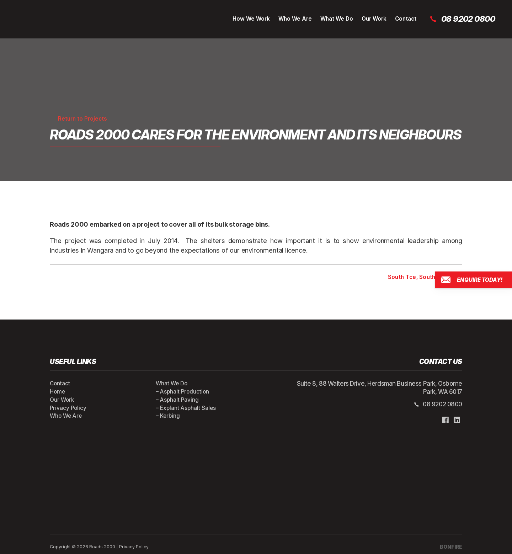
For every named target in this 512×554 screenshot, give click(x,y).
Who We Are (295, 18)
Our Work (374, 18)
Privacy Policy (68, 408)
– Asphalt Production (182, 391)
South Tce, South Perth (425, 277)
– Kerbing (168, 415)
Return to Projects (78, 118)
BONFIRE (451, 547)
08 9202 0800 (462, 19)
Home (57, 391)
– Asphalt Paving (177, 399)
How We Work (251, 18)
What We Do (336, 18)
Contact (405, 18)
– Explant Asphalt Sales (186, 408)
